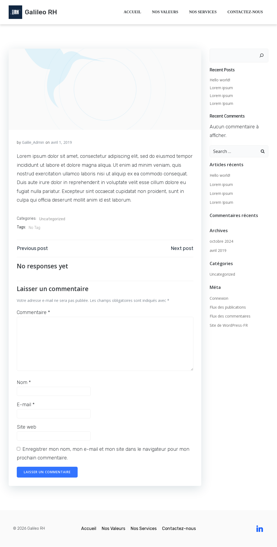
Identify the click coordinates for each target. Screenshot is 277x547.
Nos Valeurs (165, 12)
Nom (24, 382)
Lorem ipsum (221, 87)
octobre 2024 (221, 241)
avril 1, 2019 (61, 142)
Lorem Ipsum (221, 103)
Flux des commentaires (230, 316)
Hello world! (220, 79)
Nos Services (203, 12)
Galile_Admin (33, 142)
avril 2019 (218, 250)
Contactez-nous (245, 12)
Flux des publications (228, 307)
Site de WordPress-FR (229, 325)
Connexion (219, 298)
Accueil (132, 12)
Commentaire (33, 312)
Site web (26, 427)
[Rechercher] (261, 55)
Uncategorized (52, 219)
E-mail (26, 405)
